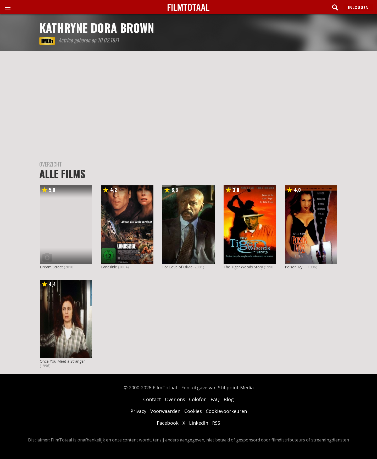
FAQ (215, 399)
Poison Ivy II (295, 266)
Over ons (175, 399)
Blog (229, 399)
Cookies (193, 411)
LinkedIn (198, 423)
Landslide (109, 266)
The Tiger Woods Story (243, 266)
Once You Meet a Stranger (62, 361)
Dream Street (51, 266)
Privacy (138, 411)
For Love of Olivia (177, 266)
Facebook (168, 423)
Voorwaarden (165, 411)
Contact (152, 399)
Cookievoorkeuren (226, 411)
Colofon (198, 399)
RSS (216, 423)
